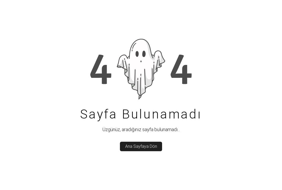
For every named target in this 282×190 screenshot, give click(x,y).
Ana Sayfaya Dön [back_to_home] (141, 146)
